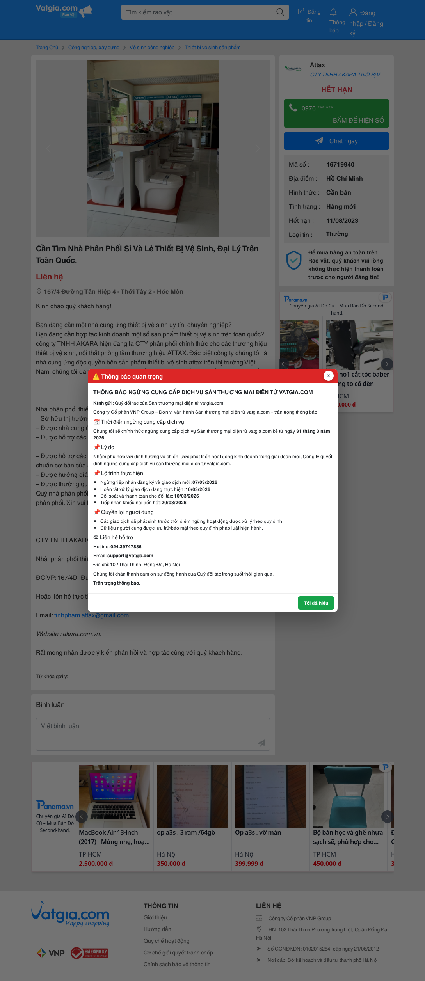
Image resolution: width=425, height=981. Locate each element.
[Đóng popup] (329, 376)
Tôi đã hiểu (316, 602)
